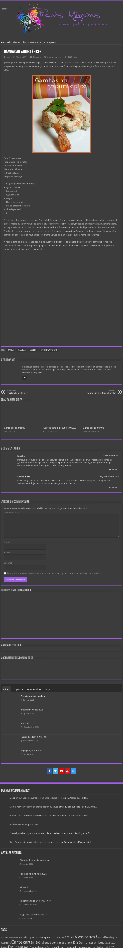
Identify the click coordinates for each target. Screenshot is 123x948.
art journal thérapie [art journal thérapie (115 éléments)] (37, 937)
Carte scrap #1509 (14, 427)
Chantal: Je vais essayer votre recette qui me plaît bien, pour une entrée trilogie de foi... (51, 833)
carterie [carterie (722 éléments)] (30, 942)
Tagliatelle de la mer (24, 392)
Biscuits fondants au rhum (33, 696)
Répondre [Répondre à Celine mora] (113, 487)
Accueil (5, 42)
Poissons (25, 42)
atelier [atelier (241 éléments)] (69, 937)
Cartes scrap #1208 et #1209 (59, 427)
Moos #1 (25, 723)
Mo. (8, 57)
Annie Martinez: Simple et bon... (24, 824)
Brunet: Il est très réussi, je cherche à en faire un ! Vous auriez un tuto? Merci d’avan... (50, 815)
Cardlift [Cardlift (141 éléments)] (6, 942)
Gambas (22, 350)
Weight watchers (49, 350)
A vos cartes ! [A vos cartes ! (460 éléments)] (86, 937)
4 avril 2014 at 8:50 (111, 456)
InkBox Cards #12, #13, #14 (34, 737)
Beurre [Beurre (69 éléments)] (101, 937)
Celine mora (23, 476)
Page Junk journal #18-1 (32, 750)
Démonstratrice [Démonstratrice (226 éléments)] (90, 942)
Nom (7, 542)
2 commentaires (54, 57)
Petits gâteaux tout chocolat (98, 392)
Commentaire (11, 512)
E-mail (8, 552)
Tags (47, 689)
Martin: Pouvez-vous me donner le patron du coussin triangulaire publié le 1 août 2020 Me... (53, 807)
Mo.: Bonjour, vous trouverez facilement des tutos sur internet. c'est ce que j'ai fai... (49, 798)
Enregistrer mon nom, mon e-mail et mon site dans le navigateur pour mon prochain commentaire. (54, 573)
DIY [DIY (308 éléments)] (75, 942)
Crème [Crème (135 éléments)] (69, 942)
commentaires (34, 689)
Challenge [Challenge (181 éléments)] (44, 942)
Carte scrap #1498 (93, 427)
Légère (33, 350)
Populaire (18, 689)
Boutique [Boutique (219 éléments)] (110, 937)
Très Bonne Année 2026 (32, 709)
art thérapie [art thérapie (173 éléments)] (56, 937)
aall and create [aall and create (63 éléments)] (8, 937)
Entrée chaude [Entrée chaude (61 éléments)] (108, 943)
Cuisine (15, 42)
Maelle (21, 456)
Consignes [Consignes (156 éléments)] (58, 942)
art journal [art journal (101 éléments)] (20, 937)
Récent (6, 689)
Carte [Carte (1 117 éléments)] (17, 942)
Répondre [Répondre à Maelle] (113, 469)
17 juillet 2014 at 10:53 (109, 476)
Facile (11, 350)
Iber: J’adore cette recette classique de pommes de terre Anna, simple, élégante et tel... (51, 842)
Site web (8, 563)
